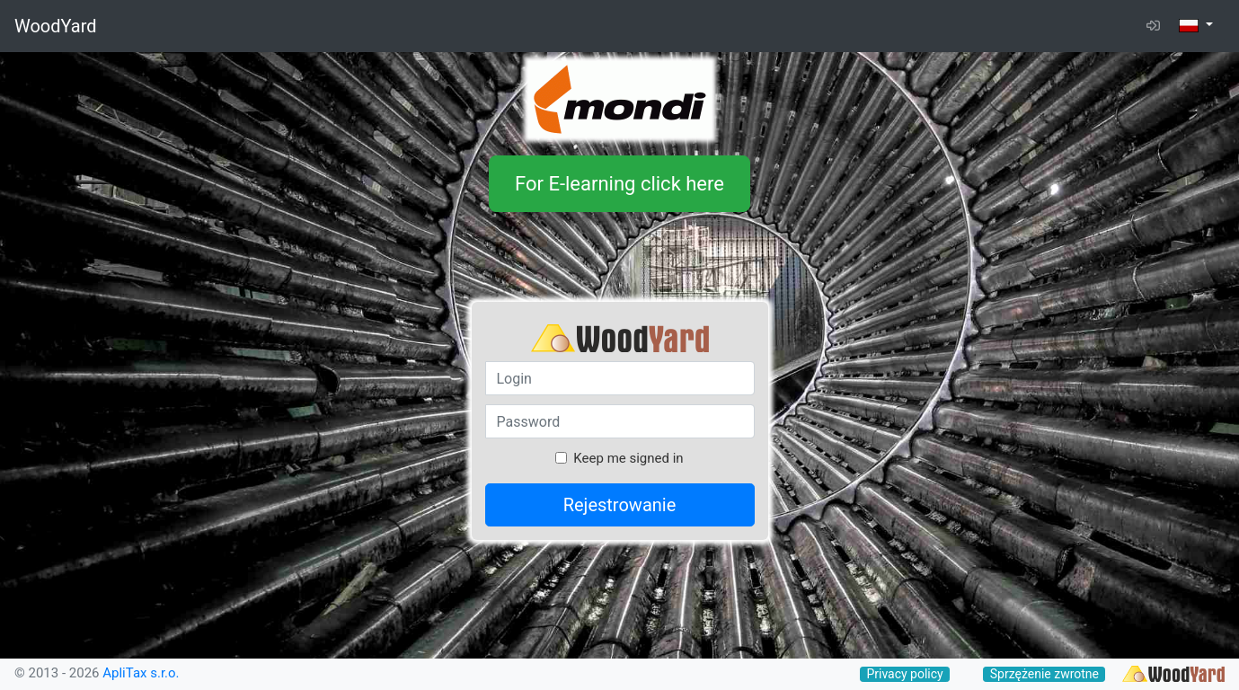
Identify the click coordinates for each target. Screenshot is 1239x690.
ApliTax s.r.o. (140, 673)
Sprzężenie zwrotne (1044, 674)
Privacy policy (904, 674)
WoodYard (55, 26)
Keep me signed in (628, 458)
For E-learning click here (619, 183)
